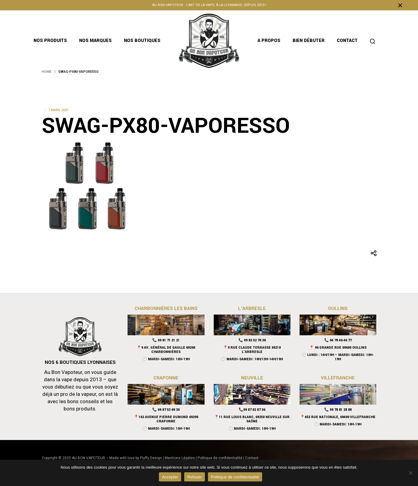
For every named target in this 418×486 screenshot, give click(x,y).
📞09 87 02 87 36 (252, 409)
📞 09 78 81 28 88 (338, 409)
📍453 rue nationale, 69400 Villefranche (337, 417)
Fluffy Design (151, 458)
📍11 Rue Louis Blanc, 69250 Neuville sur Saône (252, 419)
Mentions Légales (180, 458)
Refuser (194, 477)
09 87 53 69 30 (169, 409)
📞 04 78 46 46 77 (338, 340)
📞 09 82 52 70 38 (252, 340)
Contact (251, 458)
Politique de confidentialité (220, 458)
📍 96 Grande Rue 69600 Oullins (338, 347)
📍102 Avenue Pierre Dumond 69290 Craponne (166, 419)
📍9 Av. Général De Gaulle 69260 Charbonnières (166, 349)
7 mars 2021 (58, 110)
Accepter (170, 477)
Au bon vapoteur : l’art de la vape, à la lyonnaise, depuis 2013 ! (209, 5)
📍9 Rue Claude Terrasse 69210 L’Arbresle (252, 349)
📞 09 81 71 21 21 (166, 340)
